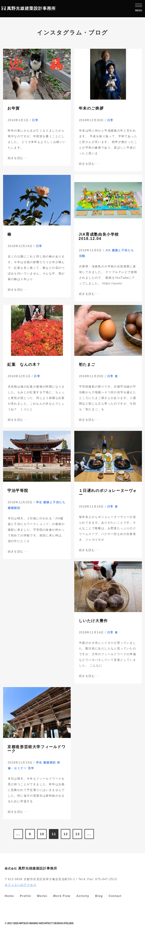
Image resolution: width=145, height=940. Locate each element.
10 (42, 834)
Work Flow (61, 896)
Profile (25, 896)
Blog (99, 896)
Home (9, 896)
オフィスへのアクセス (20, 885)
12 (66, 834)
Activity (82, 896)
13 (77, 834)
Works (42, 896)
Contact (115, 896)
